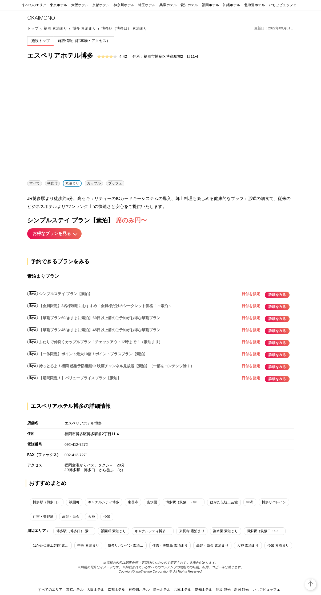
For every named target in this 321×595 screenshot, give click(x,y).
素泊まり (72, 183)
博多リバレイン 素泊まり (127, 545)
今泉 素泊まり (278, 545)
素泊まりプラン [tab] (43, 276)
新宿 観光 (241, 590)
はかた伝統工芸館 (224, 502)
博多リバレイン (274, 502)
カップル (94, 183)
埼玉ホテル (146, 5)
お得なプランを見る (52, 233)
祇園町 (74, 502)
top (310, 580)
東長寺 (133, 502)
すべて (34, 183)
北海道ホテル (254, 5)
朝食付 (52, 183)
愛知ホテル (189, 5)
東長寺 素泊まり (191, 531)
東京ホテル (58, 5)
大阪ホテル (80, 5)
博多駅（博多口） (47, 502)
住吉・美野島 (43, 517)
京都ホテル (101, 5)
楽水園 (152, 502)
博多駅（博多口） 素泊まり (75, 531)
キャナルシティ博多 (103, 502)
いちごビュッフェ (282, 5)
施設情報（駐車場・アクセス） (84, 40)
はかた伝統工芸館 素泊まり (52, 545)
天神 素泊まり (248, 545)
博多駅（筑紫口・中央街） (185, 502)
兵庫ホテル (168, 5)
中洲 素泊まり (88, 545)
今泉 (106, 517)
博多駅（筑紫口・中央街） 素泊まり (266, 531)
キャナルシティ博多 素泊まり (154, 531)
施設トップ (40, 40)
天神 (91, 517)
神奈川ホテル (124, 5)
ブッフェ (115, 183)
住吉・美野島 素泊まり (170, 545)
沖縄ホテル (231, 5)
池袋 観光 (223, 590)
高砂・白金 (70, 517)
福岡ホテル (210, 5)
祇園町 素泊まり (113, 531)
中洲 (249, 502)
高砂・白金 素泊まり (212, 545)
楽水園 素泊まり (225, 531)
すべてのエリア (34, 5)
